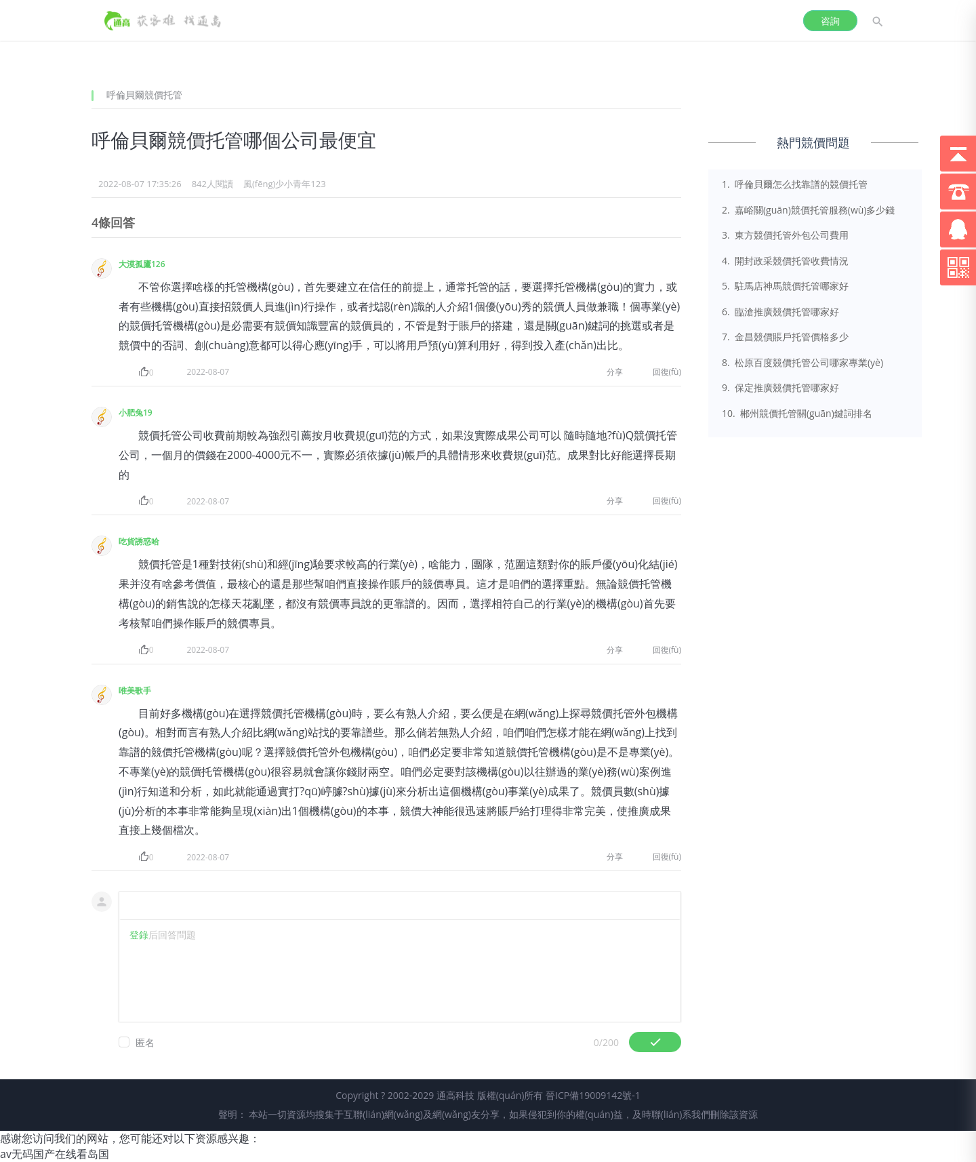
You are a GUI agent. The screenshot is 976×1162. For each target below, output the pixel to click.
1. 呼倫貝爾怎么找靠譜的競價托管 (795, 184)
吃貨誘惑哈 (139, 541)
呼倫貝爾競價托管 (144, 94)
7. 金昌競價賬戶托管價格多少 (785, 336)
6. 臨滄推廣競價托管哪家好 (780, 311)
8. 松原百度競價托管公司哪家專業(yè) (802, 362)
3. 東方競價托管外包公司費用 (785, 234)
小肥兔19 (135, 412)
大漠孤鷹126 (142, 264)
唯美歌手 (135, 690)
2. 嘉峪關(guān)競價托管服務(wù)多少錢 (808, 209)
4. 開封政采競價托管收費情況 (785, 260)
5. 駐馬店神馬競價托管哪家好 (785, 285)
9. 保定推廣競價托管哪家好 (780, 387)
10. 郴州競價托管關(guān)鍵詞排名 (797, 413)
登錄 (138, 934)
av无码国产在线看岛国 (54, 1153)
